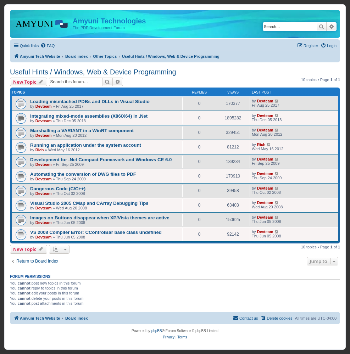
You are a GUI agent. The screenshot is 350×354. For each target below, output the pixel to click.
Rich (39, 150)
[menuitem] (47, 45)
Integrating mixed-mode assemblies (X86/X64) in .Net (89, 116)
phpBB (156, 331)
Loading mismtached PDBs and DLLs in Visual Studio (90, 101)
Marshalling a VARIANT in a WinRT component (82, 130)
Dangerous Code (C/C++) (57, 188)
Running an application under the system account (85, 145)
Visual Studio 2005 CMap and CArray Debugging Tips (89, 203)
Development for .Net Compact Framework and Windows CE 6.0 (101, 159)
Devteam (43, 106)
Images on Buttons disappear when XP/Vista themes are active (100, 217)
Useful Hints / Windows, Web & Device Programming (93, 72)
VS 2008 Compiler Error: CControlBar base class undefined (96, 232)
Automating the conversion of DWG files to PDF (83, 174)
